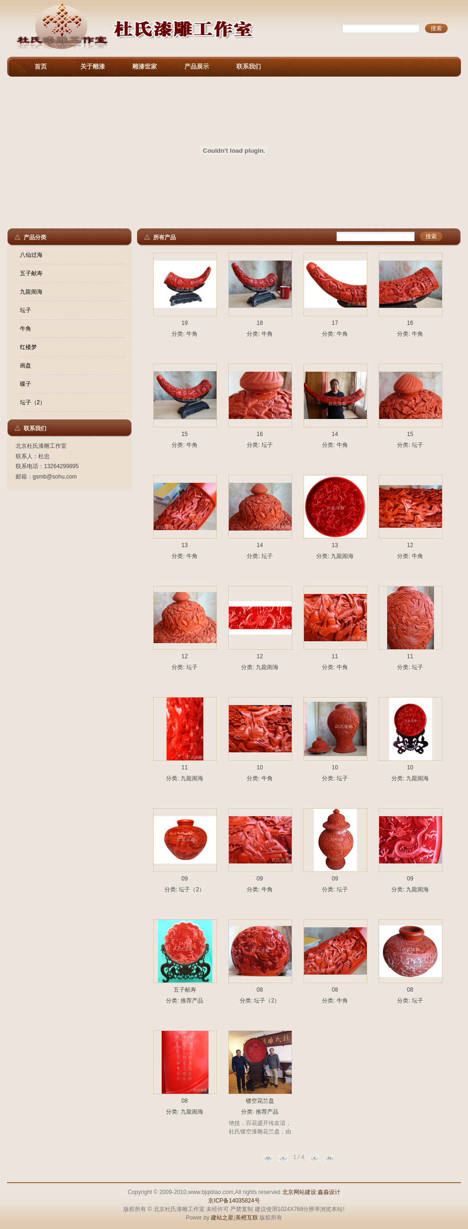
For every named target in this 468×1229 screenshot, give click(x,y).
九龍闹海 (31, 291)
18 (260, 323)
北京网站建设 (299, 1192)
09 (185, 878)
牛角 (25, 328)
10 (260, 767)
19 (185, 323)
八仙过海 (31, 255)
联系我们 (248, 66)
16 (410, 323)
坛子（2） (33, 402)
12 (410, 545)
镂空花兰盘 (260, 1101)
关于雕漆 (92, 66)
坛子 (25, 310)
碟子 (25, 384)
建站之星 (222, 1217)
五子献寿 (31, 273)
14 (335, 434)
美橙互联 (246, 1217)
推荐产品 (192, 1000)
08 (260, 989)
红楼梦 (28, 347)
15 (185, 434)
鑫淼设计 (329, 1192)
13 (185, 545)
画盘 (25, 365)
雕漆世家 (144, 66)
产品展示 (196, 66)
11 (335, 656)
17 (335, 323)
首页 (41, 66)
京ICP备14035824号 (234, 1200)
